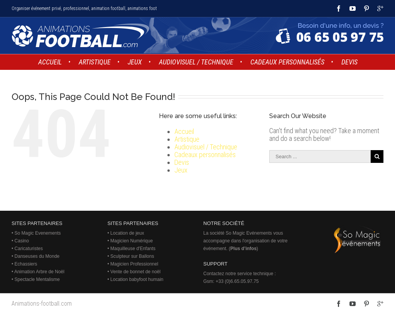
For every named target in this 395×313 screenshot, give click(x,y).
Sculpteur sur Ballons (132, 256)
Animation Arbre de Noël (39, 271)
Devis (181, 162)
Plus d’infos (243, 248)
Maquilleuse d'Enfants (132, 248)
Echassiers (26, 264)
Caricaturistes (29, 248)
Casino (22, 241)
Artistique (186, 139)
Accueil (184, 131)
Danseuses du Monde (37, 256)
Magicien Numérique (131, 241)
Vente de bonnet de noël (135, 271)
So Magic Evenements (38, 233)
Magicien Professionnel (134, 264)
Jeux (180, 170)
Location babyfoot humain (136, 279)
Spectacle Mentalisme (37, 279)
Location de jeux (127, 233)
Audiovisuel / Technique (205, 147)
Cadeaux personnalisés (205, 155)
